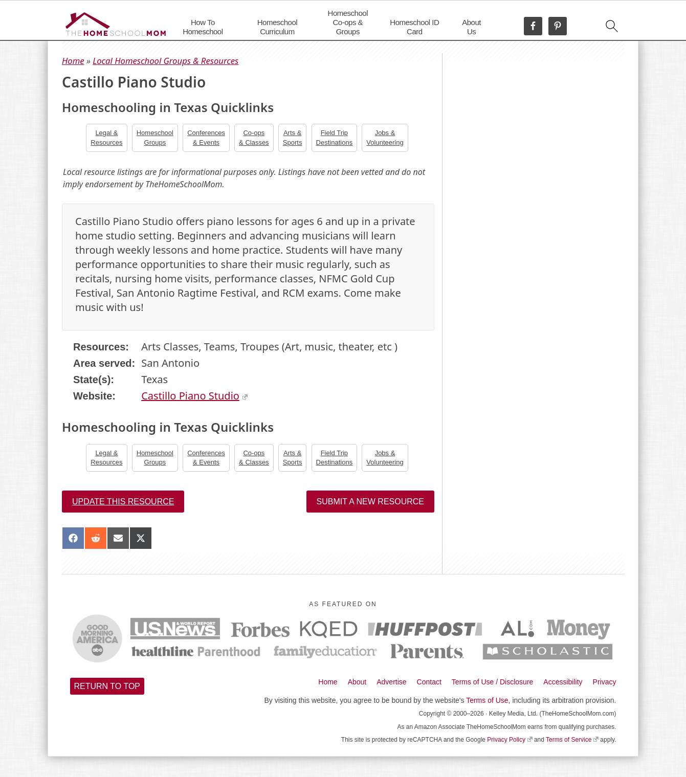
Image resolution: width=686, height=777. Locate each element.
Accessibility (562, 682)
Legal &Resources (106, 137)
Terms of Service (572, 739)
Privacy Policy (509, 739)
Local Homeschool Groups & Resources (165, 60)
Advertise (391, 682)
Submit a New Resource (370, 501)
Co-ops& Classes (254, 137)
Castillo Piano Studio (194, 396)
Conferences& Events (206, 137)
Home (73, 60)
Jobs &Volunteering (384, 137)
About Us (471, 27)
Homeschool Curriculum (277, 27)
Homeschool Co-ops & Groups (348, 22)
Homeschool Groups (155, 137)
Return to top (107, 686)
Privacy (604, 682)
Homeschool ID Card (414, 27)
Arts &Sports (292, 137)
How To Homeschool (203, 27)
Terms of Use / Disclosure (492, 682)
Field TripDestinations (334, 137)
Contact (429, 682)
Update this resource (123, 501)
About (357, 682)
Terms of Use (487, 700)
